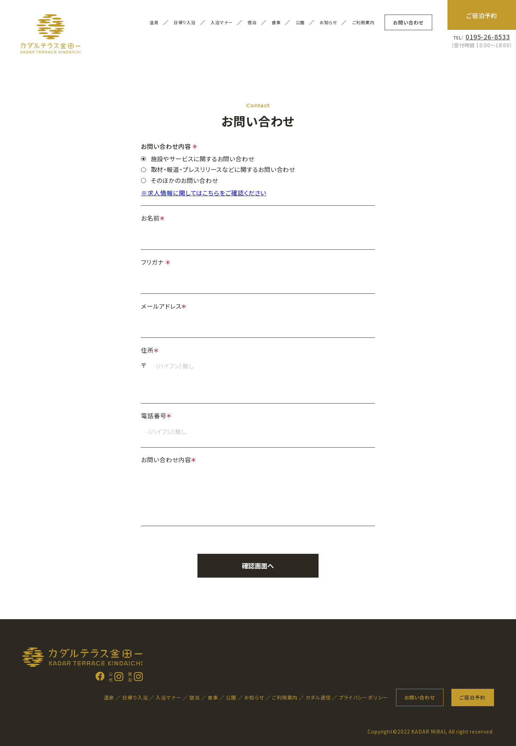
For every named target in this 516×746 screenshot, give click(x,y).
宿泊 (194, 697)
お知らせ (328, 22)
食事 (213, 697)
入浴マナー (222, 22)
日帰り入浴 (185, 22)
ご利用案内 (363, 22)
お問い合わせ (408, 22)
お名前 (153, 217)
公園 (231, 697)
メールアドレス (163, 306)
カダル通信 (318, 697)
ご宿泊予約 (482, 15)
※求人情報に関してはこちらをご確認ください (203, 192)
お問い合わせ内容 (168, 459)
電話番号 (156, 415)
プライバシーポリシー (363, 697)
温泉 (109, 697)
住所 (150, 350)
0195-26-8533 (488, 36)
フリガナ (155, 262)
